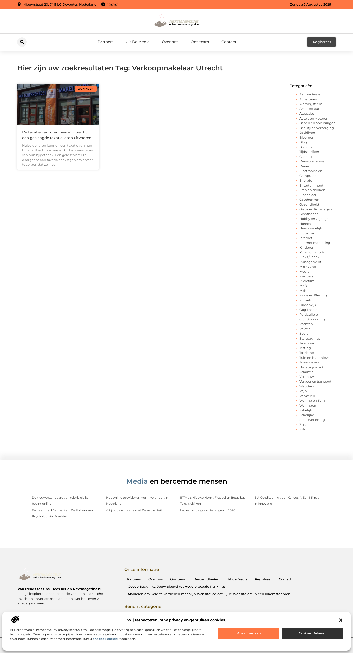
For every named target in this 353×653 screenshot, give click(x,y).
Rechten (306, 324)
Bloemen (306, 137)
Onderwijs (307, 305)
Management (310, 262)
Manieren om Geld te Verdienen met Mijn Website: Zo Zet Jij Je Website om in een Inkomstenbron (209, 594)
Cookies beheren (313, 633)
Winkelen (307, 396)
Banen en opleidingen (317, 123)
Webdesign (308, 386)
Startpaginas (309, 338)
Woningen (307, 405)
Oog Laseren (309, 310)
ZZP (302, 429)
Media (304, 271)
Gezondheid (309, 204)
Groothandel (309, 214)
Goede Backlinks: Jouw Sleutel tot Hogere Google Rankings (177, 586)
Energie (305, 180)
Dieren (304, 166)
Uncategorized (311, 367)
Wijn (303, 391)
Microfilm (307, 281)
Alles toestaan (249, 633)
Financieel (307, 195)
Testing (305, 348)
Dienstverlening (312, 161)
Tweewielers (309, 362)
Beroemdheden (206, 579)
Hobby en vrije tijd (314, 219)
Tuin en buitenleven (315, 358)
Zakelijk (305, 410)
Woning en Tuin (312, 400)
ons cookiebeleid (105, 638)
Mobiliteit (307, 291)
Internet (305, 238)
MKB (303, 286)
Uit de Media (237, 579)
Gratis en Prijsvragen (315, 209)
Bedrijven (307, 132)
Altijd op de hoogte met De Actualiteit (134, 510)
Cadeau (305, 157)
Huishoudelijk (310, 228)
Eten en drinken (312, 190)
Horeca (305, 224)
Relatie (305, 329)
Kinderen (306, 247)
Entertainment (311, 185)
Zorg (303, 424)
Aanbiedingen (311, 94)
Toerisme (306, 353)
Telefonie (306, 343)
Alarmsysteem (310, 104)
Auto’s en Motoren (313, 118)
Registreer (263, 579)
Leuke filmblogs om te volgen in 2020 (207, 510)
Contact (228, 42)
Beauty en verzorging (316, 128)
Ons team (200, 42)
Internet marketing (314, 243)
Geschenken (309, 199)
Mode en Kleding (313, 295)
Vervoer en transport (315, 381)
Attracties (306, 113)
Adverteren (308, 99)
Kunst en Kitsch (311, 252)
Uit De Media (138, 42)
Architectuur (309, 109)
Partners (105, 42)
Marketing (307, 266)
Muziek (305, 300)
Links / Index (309, 257)
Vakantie (306, 372)
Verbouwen (308, 377)
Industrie (306, 233)
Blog (303, 142)
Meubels (306, 276)
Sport (303, 333)
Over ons (170, 42)
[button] (340, 620)
